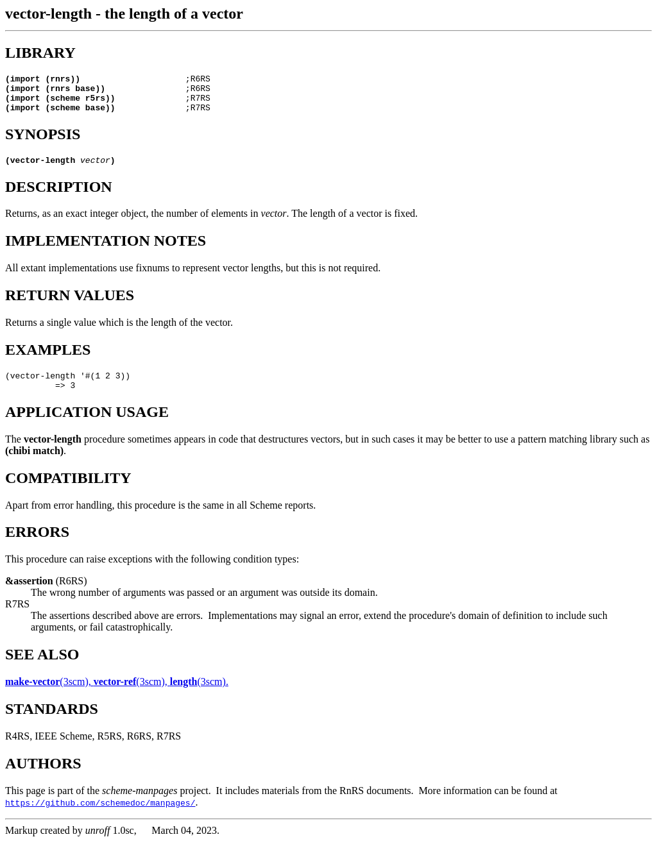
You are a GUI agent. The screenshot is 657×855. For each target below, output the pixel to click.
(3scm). (199, 695)
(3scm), (49, 695)
